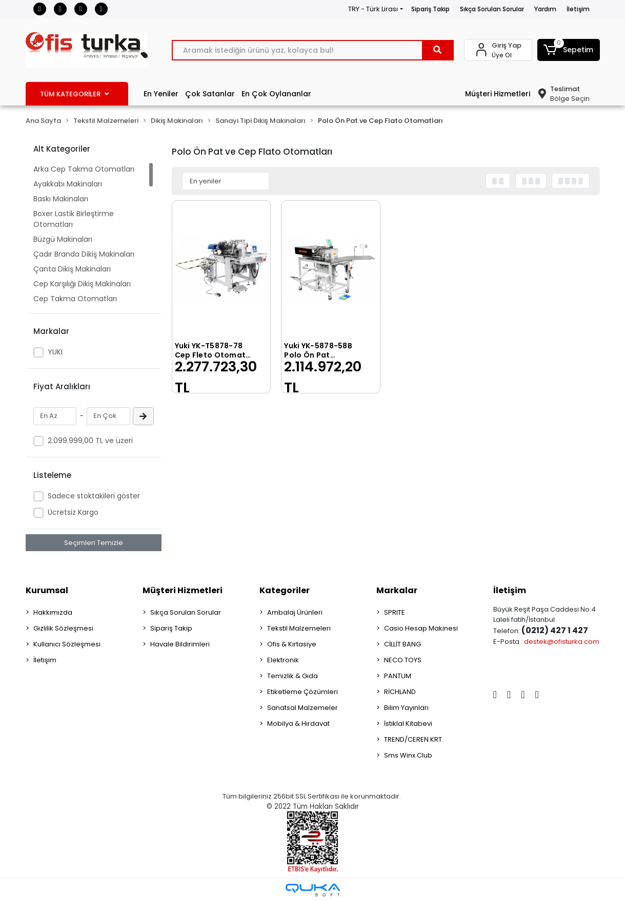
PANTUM (397, 676)
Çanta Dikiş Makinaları (72, 269)
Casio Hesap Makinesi (421, 628)
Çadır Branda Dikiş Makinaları (83, 254)
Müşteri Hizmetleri (497, 94)
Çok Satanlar (210, 94)
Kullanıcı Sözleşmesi (66, 644)
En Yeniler (161, 94)
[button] (568, 50)
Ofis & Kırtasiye (291, 644)
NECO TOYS (402, 660)
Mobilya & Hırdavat (298, 723)
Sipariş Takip (430, 9)
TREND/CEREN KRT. (413, 739)
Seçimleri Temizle (93, 543)
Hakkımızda (52, 612)
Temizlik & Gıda (292, 676)
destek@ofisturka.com (561, 641)
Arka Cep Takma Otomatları (83, 169)
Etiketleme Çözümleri (302, 692)
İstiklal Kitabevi (408, 723)
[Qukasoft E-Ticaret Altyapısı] (313, 890)
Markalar (396, 590)
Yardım (545, 9)
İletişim (578, 9)
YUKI (55, 352)
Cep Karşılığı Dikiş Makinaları (82, 284)
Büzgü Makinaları (62, 239)
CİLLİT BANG (402, 644)
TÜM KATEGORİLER (74, 94)
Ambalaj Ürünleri (294, 612)
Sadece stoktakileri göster (94, 496)
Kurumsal (47, 590)
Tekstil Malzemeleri (299, 628)
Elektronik (283, 660)
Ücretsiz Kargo (73, 512)
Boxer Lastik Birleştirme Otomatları (73, 218)
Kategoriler (284, 590)
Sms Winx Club (408, 755)
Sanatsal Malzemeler (302, 708)
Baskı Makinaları (60, 199)
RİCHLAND (400, 692)
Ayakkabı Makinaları (67, 184)
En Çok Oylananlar (276, 94)
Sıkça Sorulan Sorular (492, 9)
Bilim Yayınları (406, 708)
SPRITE (394, 612)
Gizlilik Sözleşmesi (63, 628)
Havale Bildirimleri (180, 644)
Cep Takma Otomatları (75, 299)
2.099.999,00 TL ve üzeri (90, 440)
